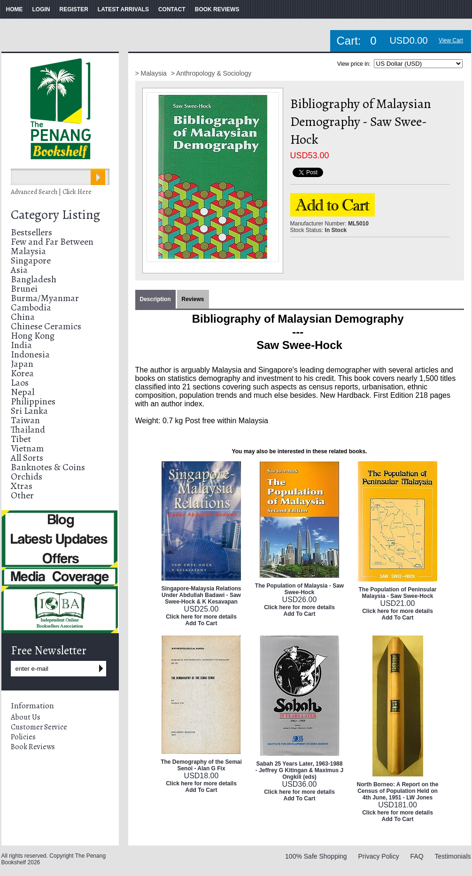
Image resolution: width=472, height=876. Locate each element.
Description (155, 299)
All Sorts (27, 457)
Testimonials (452, 856)
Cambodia (31, 307)
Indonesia (30, 354)
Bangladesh (33, 279)
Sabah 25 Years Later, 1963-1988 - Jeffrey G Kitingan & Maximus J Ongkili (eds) (299, 770)
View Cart (451, 40)
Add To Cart (201, 623)
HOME (14, 9)
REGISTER (74, 9)
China (23, 316)
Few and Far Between (52, 241)
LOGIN (41, 9)
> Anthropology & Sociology (211, 73)
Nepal (22, 392)
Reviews (193, 299)
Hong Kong (32, 335)
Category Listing (55, 215)
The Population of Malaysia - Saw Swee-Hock (299, 589)
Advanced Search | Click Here (51, 191)
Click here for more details (201, 616)
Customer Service (39, 727)
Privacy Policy (378, 856)
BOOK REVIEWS (217, 9)
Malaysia (28, 251)
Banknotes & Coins (48, 467)
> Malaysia (152, 73)
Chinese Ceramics (46, 326)
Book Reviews (33, 747)
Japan (22, 363)
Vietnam (27, 448)
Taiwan (25, 420)
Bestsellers (31, 232)
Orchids (26, 476)
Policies (23, 737)
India (21, 345)
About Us (25, 717)
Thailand (28, 429)
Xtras (21, 486)
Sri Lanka (29, 410)
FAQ (417, 856)
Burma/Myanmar (45, 298)
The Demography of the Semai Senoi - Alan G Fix (201, 765)
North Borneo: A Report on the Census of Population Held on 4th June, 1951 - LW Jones (398, 791)
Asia (19, 270)
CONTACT (172, 9)
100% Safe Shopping (316, 856)
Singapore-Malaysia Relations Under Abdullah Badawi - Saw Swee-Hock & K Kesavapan (201, 595)
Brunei (24, 288)
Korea (22, 373)
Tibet (21, 439)
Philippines (33, 401)
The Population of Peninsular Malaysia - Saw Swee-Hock (397, 592)
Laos (20, 382)
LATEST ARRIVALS (123, 9)
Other (22, 495)
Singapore (31, 260)
